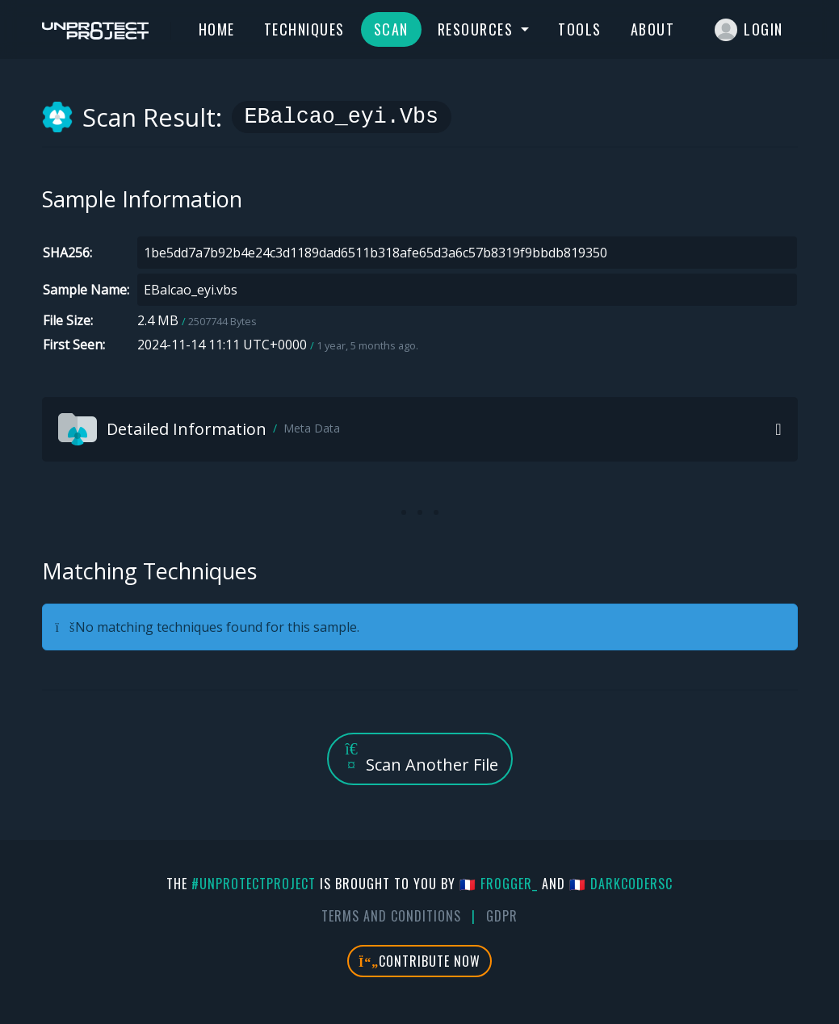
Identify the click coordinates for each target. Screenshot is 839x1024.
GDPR (502, 916)
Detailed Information (199, 429)
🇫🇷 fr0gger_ (498, 883)
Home (217, 29)
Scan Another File (420, 758)
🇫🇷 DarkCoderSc (621, 883)
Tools (580, 29)
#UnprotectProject (253, 883)
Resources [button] (478, 29)
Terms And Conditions (391, 916)
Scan (391, 29)
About (653, 29)
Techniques (304, 29)
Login (749, 30)
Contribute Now (419, 961)
